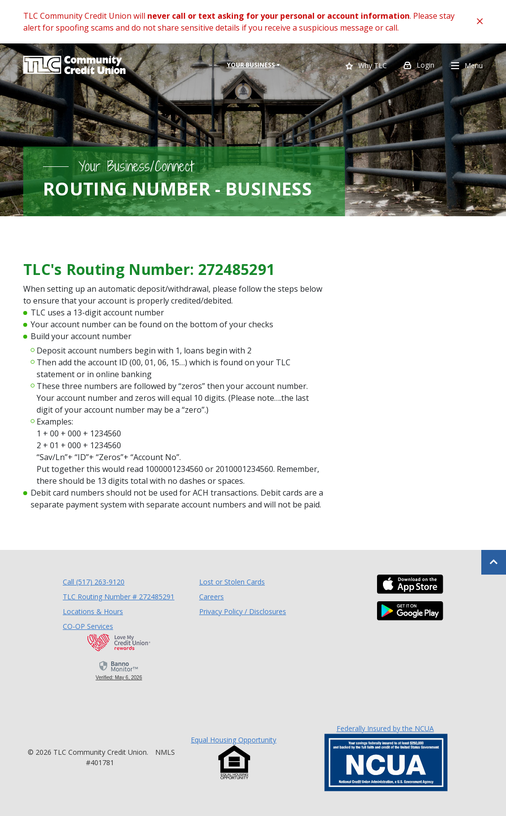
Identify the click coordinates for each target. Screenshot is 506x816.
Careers (211, 596)
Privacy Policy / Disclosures (242, 611)
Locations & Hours (93, 611)
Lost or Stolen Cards (232, 581)
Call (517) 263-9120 (94, 581)
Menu (467, 66)
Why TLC (366, 66)
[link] (118, 670)
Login (419, 66)
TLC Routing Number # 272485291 (118, 596)
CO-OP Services (88, 626)
